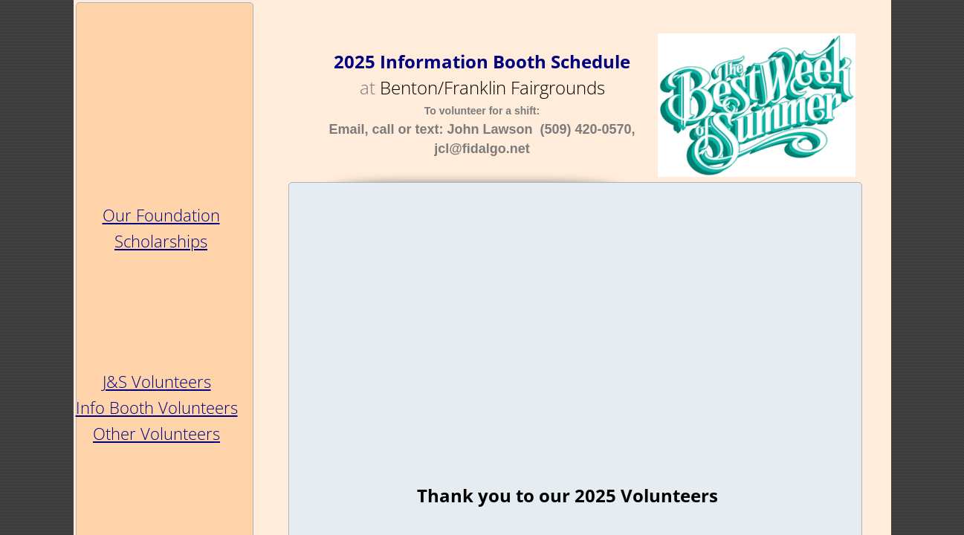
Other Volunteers (156, 433)
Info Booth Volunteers (157, 407)
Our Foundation (161, 215)
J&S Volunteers (157, 381)
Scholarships (160, 241)
